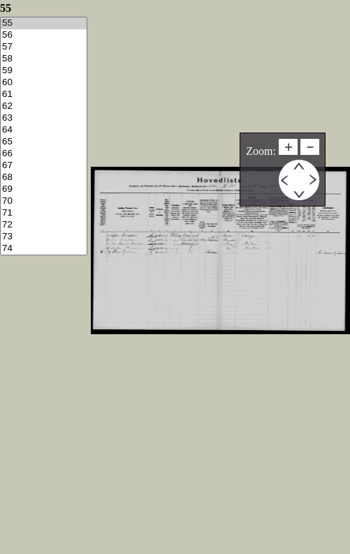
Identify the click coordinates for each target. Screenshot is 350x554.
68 (44, 178)
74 (44, 249)
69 (44, 189)
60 (44, 83)
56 (44, 35)
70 (44, 201)
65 (44, 142)
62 (44, 106)
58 (44, 59)
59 (44, 71)
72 (44, 225)
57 (44, 47)
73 (44, 237)
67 (44, 166)
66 (44, 154)
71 (44, 213)
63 (44, 118)
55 (44, 23)
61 (44, 94)
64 (44, 130)
